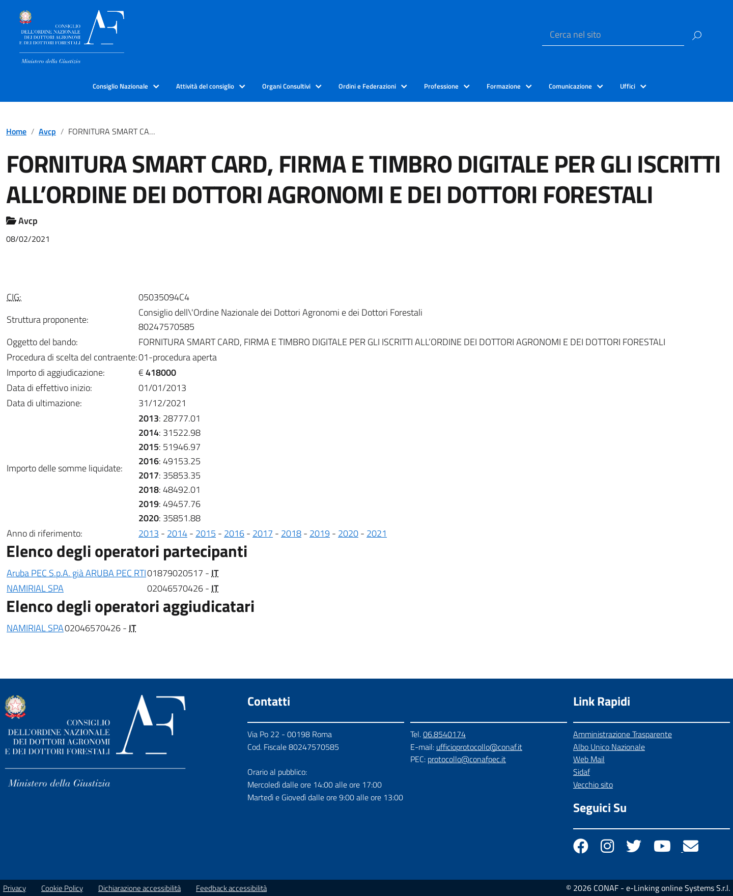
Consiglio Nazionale (120, 86)
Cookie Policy (62, 888)
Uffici (627, 86)
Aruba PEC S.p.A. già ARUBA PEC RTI (76, 573)
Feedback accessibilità (231, 888)
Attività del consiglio (205, 86)
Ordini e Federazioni (367, 86)
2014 (177, 533)
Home (16, 131)
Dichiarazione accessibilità (139, 888)
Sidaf (581, 772)
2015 (205, 533)
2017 (262, 533)
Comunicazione (570, 86)
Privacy (14, 888)
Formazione (504, 86)
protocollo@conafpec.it (467, 759)
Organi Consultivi (286, 86)
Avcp (47, 131)
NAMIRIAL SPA (35, 588)
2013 (148, 533)
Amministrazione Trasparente (622, 734)
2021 (376, 533)
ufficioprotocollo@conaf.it (479, 747)
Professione (441, 86)
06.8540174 (444, 734)
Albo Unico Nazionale (609, 747)
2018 (291, 533)
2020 (348, 533)
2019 (319, 533)
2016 (234, 533)
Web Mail (589, 759)
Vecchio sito (593, 784)
